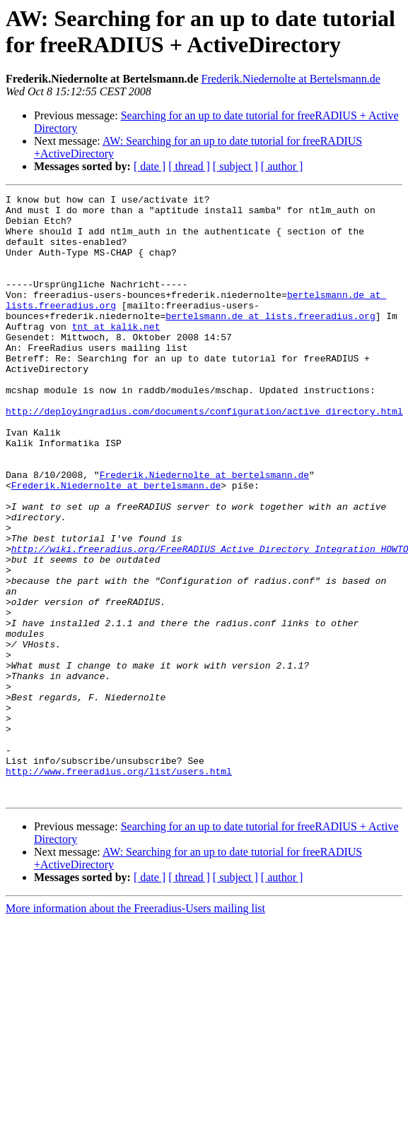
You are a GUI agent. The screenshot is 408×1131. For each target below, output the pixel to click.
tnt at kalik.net (116, 353)
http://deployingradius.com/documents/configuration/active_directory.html (204, 455)
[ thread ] (189, 166)
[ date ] (149, 166)
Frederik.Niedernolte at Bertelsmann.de (291, 79)
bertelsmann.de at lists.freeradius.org (270, 341)
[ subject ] (235, 166)
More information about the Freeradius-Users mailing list (135, 1029)
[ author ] (282, 166)
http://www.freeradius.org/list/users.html (119, 887)
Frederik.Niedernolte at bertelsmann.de (204, 531)
